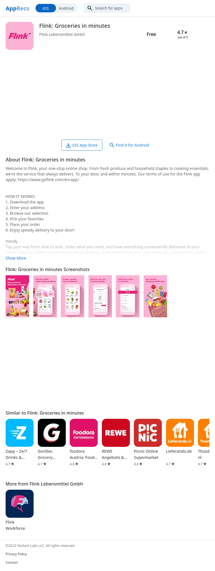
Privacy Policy (16, 554)
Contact (12, 562)
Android (66, 8)
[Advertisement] (107, 95)
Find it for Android (129, 145)
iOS (46, 8)
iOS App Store (81, 145)
